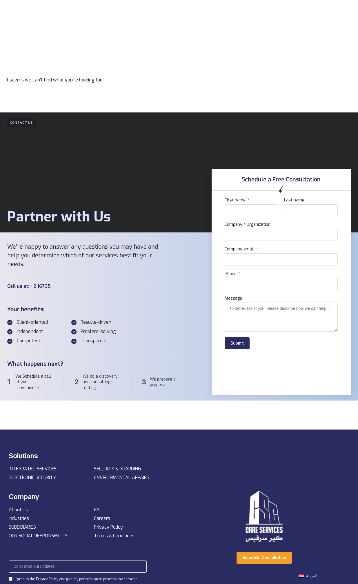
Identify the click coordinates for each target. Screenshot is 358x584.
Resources (198, 12)
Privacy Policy (108, 528)
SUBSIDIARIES (22, 528)
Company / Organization (247, 224)
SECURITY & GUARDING (117, 470)
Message (233, 298)
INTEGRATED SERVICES (33, 470)
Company (168, 12)
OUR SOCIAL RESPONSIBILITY (38, 537)
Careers (102, 519)
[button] (284, 12)
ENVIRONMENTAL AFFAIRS (121, 478)
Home (114, 12)
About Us (18, 511)
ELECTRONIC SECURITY (32, 478)
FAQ (98, 511)
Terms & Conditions (114, 537)
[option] (308, 576)
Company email (240, 249)
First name (236, 200)
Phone (231, 273)
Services (139, 12)
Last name (294, 200)
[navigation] (308, 576)
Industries (19, 519)
